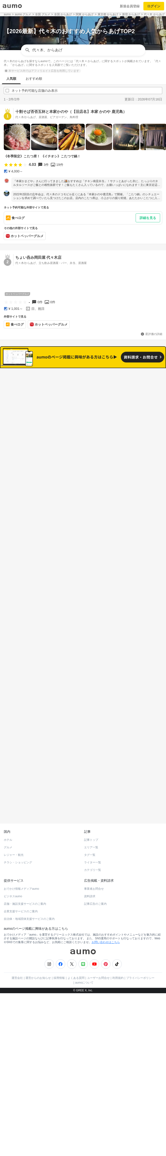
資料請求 (89, 877)
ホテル (8, 821)
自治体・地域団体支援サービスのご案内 (29, 900)
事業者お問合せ (94, 870)
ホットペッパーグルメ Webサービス (43, 793)
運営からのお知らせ (38, 959)
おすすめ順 (34, 78)
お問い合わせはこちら (106, 923)
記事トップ (91, 821)
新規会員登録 (130, 6)
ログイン (153, 6)
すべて (45, 398)
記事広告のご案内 (95, 885)
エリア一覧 (91, 828)
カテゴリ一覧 (92, 851)
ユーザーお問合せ (98, 959)
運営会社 (17, 959)
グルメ (8, 828)
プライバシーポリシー (140, 959)
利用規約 (118, 959)
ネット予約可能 (120, 398)
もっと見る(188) (83, 625)
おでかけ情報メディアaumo (21, 870)
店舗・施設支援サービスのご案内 (25, 885)
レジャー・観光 (14, 836)
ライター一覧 (92, 843)
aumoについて (84, 963)
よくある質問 (76, 959)
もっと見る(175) (83, 698)
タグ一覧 (89, 836)
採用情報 (59, 959)
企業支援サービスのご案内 (21, 892)
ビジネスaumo (13, 877)
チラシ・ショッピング (18, 843)
